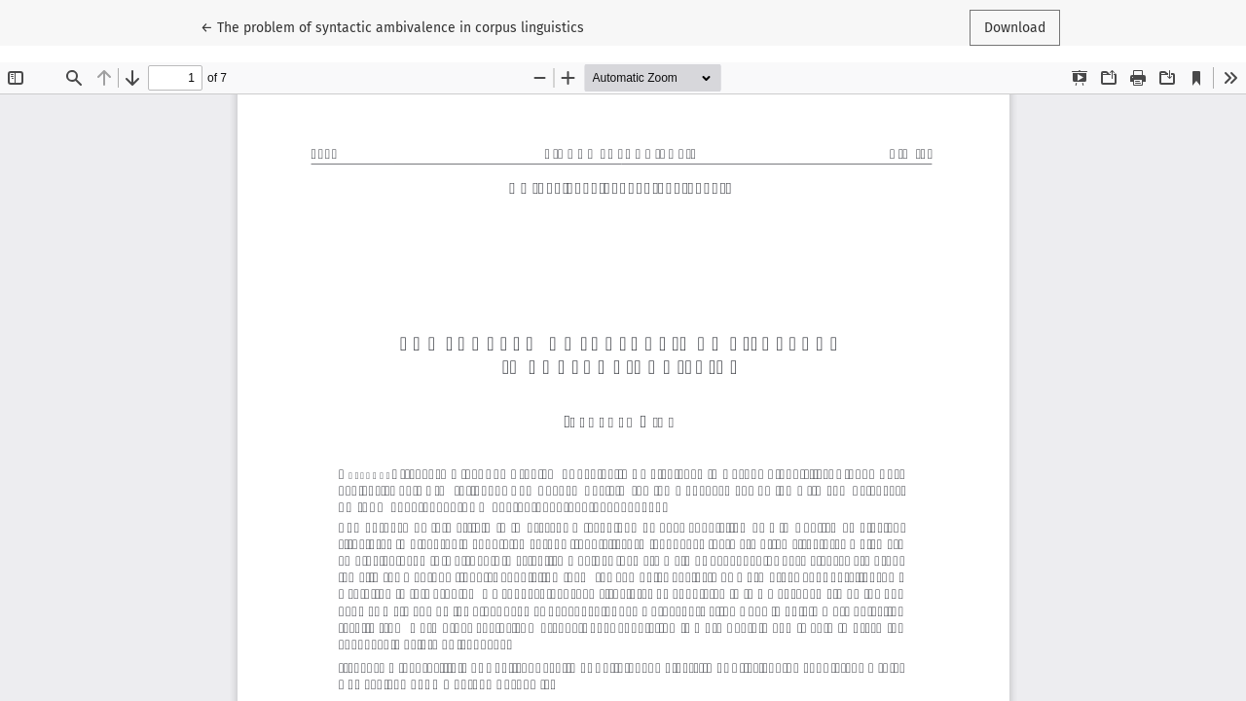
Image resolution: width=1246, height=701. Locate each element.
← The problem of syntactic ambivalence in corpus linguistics (392, 26)
